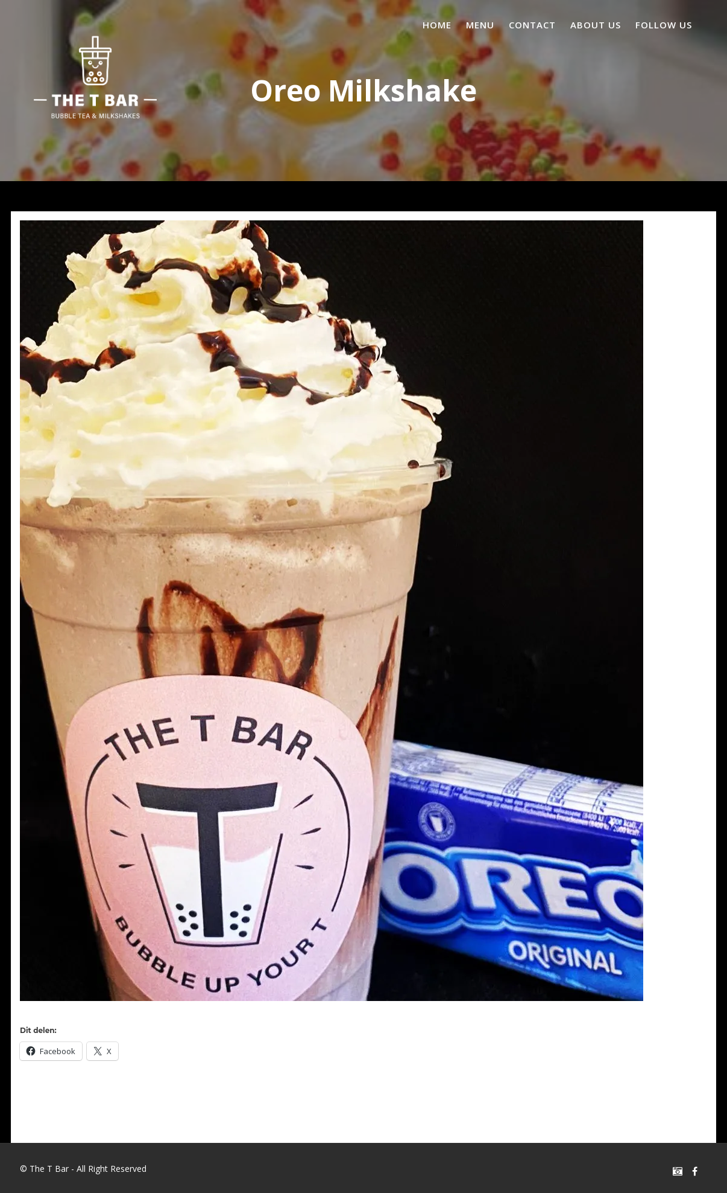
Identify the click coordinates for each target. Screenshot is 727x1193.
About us (595, 25)
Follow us (663, 25)
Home (437, 25)
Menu (480, 25)
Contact (532, 25)
